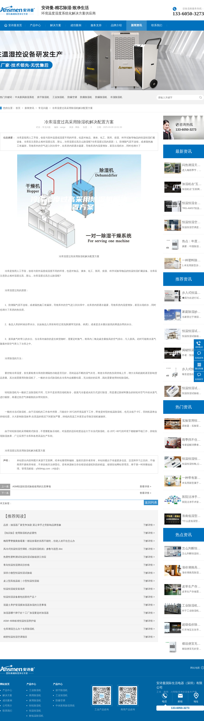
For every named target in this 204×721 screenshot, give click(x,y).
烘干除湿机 (43, 97)
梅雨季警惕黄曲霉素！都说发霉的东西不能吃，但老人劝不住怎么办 (39, 541)
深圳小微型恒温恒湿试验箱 (17, 572)
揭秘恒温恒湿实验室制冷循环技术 (192, 350)
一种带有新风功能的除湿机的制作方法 (192, 477)
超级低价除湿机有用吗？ (192, 624)
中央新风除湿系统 (24, 97)
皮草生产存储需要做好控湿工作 (192, 586)
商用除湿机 (35, 695)
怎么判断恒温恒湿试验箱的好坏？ (192, 548)
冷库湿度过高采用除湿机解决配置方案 (72, 108)
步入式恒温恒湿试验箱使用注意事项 (192, 292)
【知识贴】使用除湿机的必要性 (20, 533)
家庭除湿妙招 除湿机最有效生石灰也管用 (192, 311)
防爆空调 (72, 97)
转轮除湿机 (35, 705)
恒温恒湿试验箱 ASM (192, 331)
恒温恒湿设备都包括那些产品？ (20, 596)
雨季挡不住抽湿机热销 (192, 439)
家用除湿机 (35, 700)
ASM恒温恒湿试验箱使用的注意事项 (31, 486)
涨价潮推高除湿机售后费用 (192, 567)
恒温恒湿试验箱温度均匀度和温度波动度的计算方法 (192, 388)
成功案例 (75, 25)
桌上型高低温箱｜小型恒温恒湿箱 (21, 580)
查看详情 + (145, 486)
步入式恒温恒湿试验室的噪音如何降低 (192, 369)
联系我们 (156, 25)
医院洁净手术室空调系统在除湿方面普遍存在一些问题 (192, 497)
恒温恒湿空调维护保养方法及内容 (192, 222)
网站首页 (5, 684)
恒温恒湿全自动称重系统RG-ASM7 (192, 203)
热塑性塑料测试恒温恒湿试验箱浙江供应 (24, 557)
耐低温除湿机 (36, 715)
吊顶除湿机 (116, 97)
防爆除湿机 (101, 97)
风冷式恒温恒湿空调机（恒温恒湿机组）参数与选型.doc (33, 549)
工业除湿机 (35, 690)
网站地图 (195, 667)
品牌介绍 (116, 25)
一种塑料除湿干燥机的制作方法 (192, 260)
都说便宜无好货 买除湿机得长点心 (192, 643)
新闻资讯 (136, 25)
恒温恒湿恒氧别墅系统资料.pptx (192, 458)
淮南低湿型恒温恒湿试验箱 (192, 516)
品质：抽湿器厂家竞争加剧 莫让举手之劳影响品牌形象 (32, 525)
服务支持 (96, 25)
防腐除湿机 (86, 97)
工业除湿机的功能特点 (192, 605)
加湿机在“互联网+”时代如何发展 (192, 184)
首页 (18, 108)
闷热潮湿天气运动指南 (192, 165)
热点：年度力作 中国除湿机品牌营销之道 (192, 241)
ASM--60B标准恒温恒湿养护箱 (19, 620)
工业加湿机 (58, 97)
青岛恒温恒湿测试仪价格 (16, 564)
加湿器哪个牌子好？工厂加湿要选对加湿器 (26, 612)
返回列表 (151, 502)
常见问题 (43, 108)
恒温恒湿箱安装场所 (14, 588)
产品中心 (35, 25)
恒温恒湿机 (35, 710)
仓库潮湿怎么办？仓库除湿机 (18, 628)
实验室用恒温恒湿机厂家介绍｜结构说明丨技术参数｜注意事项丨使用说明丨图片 (192, 420)
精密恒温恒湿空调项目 (15, 636)
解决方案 (55, 25)
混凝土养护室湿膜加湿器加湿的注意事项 (24, 604)
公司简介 (7, 705)
